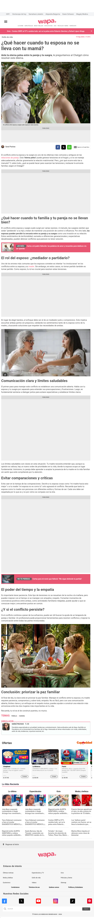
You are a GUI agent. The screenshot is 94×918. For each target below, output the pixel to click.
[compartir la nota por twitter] (63, 147)
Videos (34, 882)
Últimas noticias (8, 873)
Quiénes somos (54, 887)
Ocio (62, 873)
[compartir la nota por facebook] (58, 147)
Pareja (14, 716)
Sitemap (63, 882)
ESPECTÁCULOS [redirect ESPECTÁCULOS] (29, 25)
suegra (22, 716)
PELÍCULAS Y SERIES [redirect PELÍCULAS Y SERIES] (63, 25)
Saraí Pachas (10, 147)
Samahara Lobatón (36, 14)
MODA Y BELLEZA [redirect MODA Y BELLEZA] (38, 25)
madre (31, 266)
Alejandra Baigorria (53, 14)
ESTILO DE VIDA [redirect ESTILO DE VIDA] (48, 25)
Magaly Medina (82, 14)
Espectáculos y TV (38, 873)
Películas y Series (66, 878)
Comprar (24, 776)
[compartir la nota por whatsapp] (69, 147)
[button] (91, 31)
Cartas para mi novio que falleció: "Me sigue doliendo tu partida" (57, 579)
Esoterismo (6, 882)
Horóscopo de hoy (19, 14)
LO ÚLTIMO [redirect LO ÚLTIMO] (20, 25)
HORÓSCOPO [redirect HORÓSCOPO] (73, 25)
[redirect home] (47, 23)
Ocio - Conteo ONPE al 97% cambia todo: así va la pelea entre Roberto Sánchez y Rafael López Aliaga (45, 31)
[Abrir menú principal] (5, 22)
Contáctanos (15, 887)
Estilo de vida (7, 37)
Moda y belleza (8, 878)
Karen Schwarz (68, 14)
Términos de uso (34, 887)
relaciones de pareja (10, 157)
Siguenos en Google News (81, 147)
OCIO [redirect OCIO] (55, 25)
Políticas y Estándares (75, 887)
